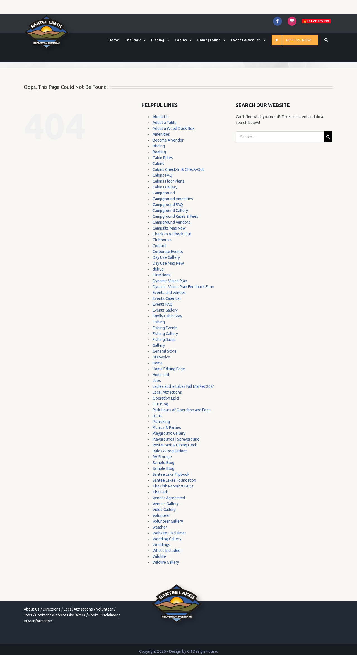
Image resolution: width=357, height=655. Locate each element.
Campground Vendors (171, 222)
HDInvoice (161, 357)
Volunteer (161, 515)
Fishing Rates (164, 339)
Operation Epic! (166, 398)
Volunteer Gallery (168, 521)
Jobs (157, 380)
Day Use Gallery (166, 257)
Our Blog (160, 404)
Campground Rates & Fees (175, 216)
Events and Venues (169, 292)
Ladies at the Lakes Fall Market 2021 (184, 386)
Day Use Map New (168, 263)
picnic (158, 415)
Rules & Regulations (170, 451)
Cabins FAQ (162, 175)
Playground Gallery (169, 433)
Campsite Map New (169, 228)
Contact (159, 245)
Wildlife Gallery (166, 562)
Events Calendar (167, 298)
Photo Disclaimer (103, 615)
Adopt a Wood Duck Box (173, 128)
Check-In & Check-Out (172, 234)
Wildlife (159, 556)
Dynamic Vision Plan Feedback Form (183, 287)
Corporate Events (168, 251)
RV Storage (162, 457)
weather (160, 527)
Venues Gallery (166, 503)
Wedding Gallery (167, 539)
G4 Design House (202, 651)
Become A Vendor (168, 140)
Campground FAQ (168, 204)
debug (158, 269)
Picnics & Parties (167, 427)
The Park (160, 492)
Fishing (159, 322)
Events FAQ (163, 304)
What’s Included (166, 550)
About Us (160, 116)
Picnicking (161, 421)
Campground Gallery (170, 210)
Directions (161, 275)
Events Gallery (165, 310)
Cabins (158, 163)
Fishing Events (165, 328)
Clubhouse (162, 240)
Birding (159, 146)
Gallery (159, 345)
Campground (164, 193)
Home (158, 363)
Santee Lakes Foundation (174, 480)
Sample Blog (163, 462)
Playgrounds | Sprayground (176, 439)
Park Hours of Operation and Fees (182, 410)
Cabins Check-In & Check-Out (178, 169)
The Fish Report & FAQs (173, 486)
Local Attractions (167, 392)
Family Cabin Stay (167, 316)
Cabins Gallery (165, 187)
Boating (159, 152)
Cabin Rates (163, 158)
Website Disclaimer (169, 533)
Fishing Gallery (165, 333)
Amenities (161, 134)
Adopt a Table (165, 122)
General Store (165, 351)
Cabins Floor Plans (168, 181)
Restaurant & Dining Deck (175, 445)
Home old (161, 374)
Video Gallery (164, 509)
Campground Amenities (173, 199)
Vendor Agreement (169, 498)
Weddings (161, 544)
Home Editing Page (169, 369)
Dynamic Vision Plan (170, 281)
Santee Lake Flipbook (171, 474)
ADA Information (38, 621)
